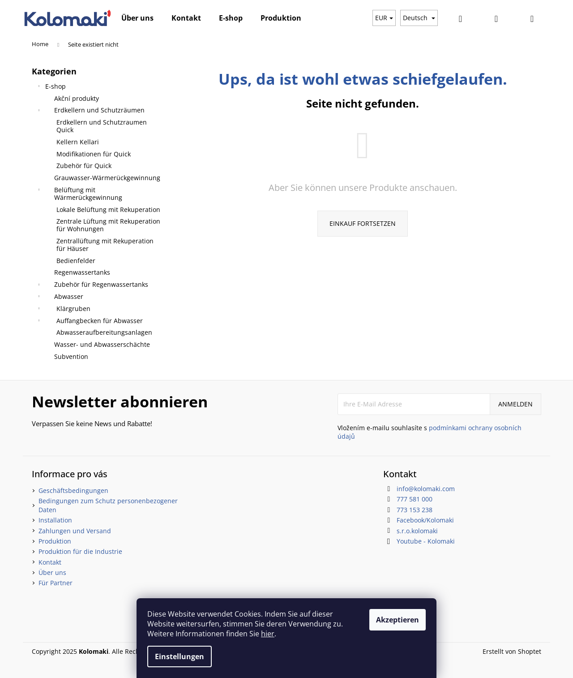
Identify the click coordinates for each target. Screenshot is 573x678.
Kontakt (49, 562)
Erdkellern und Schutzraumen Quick (101, 126)
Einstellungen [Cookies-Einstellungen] (179, 656)
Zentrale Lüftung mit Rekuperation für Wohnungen (108, 225)
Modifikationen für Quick (93, 154)
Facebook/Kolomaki (425, 520)
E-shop (51, 87)
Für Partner (55, 583)
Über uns (52, 572)
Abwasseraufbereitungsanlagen (104, 332)
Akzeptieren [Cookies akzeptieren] (397, 620)
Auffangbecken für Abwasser (89, 321)
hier (267, 634)
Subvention (71, 356)
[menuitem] (137, 18)
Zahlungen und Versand (74, 531)
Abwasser (59, 297)
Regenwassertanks (82, 272)
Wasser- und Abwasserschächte (102, 344)
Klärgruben (63, 309)
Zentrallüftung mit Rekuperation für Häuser (105, 245)
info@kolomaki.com (426, 488)
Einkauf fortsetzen (362, 223)
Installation (55, 520)
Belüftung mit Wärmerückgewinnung (79, 194)
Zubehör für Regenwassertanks (92, 285)
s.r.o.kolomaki (417, 531)
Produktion (54, 541)
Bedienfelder (75, 260)
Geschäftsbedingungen (73, 490)
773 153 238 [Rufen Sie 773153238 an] (414, 509)
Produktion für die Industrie (80, 551)
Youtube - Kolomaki (426, 541)
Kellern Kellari (77, 142)
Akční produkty (76, 98)
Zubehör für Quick (83, 165)
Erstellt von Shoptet (512, 651)
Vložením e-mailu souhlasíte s (430, 431)
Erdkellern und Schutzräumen (90, 111)
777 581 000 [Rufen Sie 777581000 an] (414, 499)
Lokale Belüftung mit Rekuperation (108, 209)
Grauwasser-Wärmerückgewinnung (107, 177)
